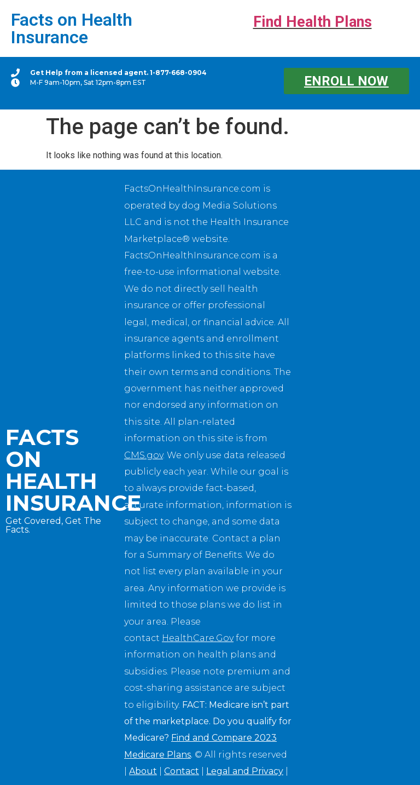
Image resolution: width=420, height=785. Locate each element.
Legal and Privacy (244, 771)
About (143, 771)
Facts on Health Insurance (71, 28)
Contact (181, 771)
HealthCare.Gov (198, 638)
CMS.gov (143, 455)
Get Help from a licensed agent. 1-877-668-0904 (118, 72)
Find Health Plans (312, 22)
